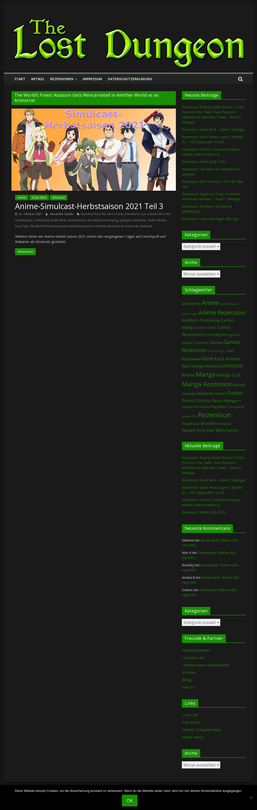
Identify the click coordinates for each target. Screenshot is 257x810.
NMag (186, 680)
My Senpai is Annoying (102, 220)
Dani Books (191, 722)
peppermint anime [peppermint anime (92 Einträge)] (196, 407)
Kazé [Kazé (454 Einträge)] (207, 358)
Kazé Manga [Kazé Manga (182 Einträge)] (193, 366)
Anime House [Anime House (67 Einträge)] (229, 304)
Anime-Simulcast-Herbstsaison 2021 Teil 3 (89, 206)
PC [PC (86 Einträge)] (239, 401)
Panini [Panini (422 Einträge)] (235, 393)
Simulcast (58, 197)
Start (19, 79)
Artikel (37, 79)
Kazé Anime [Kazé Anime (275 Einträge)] (226, 359)
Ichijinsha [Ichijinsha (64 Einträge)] (214, 351)
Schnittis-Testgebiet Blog (201, 729)
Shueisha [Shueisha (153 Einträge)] (209, 423)
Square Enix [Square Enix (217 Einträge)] (193, 430)
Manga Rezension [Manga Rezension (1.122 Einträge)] (207, 384)
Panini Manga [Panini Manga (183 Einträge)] (224, 400)
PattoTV (188, 687)
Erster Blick (39, 197)
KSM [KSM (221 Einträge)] (228, 366)
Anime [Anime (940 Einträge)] (210, 303)
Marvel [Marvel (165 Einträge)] (239, 385)
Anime (21, 197)
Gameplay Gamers (196, 650)
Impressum (92, 79)
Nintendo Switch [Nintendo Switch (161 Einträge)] (212, 393)
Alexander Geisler (62, 214)
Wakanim (146, 226)
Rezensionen (61, 79)
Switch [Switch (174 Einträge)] (232, 430)
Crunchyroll (41, 220)
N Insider (189, 672)
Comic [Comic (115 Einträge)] (211, 327)
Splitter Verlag (192, 737)
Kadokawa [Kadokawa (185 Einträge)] (191, 359)
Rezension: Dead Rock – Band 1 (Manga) (213, 129)
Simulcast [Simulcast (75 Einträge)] (224, 424)
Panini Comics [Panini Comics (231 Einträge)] (196, 400)
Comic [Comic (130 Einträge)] (200, 327)
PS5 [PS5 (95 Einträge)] (194, 416)
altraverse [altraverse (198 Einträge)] (191, 303)
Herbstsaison (77, 220)
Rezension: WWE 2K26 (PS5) (204, 161)
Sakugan (125, 220)
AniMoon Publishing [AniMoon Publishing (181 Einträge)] (201, 320)
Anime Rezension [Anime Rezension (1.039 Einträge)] (221, 312)
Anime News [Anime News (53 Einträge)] (189, 314)
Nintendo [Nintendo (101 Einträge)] (189, 393)
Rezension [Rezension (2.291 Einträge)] (214, 415)
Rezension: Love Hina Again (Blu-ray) (210, 218)
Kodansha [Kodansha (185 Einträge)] (214, 366)
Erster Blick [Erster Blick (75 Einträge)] (200, 343)
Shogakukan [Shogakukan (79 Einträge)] (191, 424)
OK (130, 800)
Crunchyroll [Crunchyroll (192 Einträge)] (216, 334)
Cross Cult (190, 715)
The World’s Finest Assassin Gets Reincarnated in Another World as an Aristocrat (84, 226)
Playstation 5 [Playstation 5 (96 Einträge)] (220, 406)
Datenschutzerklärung (130, 79)
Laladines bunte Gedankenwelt (205, 665)
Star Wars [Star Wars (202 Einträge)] (215, 430)
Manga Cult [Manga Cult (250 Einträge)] (228, 375)
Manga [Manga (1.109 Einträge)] (205, 374)
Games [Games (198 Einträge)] (216, 342)
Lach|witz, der (193, 657)
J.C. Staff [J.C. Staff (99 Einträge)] (227, 350)
